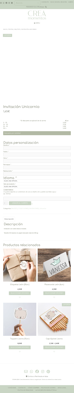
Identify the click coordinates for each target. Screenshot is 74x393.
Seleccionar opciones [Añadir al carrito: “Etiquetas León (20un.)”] (20, 293)
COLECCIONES (23, 208)
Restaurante (7, 171)
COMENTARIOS (8, 190)
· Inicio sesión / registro (58, 2)
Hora (5, 158)
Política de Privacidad (25, 390)
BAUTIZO (17, 29)
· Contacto (45, 2)
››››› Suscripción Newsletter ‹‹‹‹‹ (46, 390)
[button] (32, 204)
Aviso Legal (62, 387)
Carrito (70, 2)
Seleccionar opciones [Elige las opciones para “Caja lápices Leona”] (54, 347)
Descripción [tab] (9, 219)
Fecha (5, 151)
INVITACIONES (34, 208)
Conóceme (12, 387)
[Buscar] (38, 3)
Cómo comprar (33, 387)
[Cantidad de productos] (5, 203)
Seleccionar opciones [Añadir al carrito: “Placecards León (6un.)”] (54, 293)
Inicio (5, 29)
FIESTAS (10, 29)
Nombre (6, 145)
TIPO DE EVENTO (9, 184)
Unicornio (43, 208)
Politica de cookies (48, 387)
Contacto (22, 387)
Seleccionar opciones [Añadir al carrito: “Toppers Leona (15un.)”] (20, 347)
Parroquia (7, 164)
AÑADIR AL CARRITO (20, 203)
